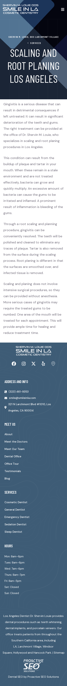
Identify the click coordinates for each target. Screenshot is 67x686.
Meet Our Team (14, 449)
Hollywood (20, 653)
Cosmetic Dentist (15, 502)
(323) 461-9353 (19, 391)
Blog (7, 478)
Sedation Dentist (15, 524)
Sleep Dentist (13, 532)
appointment (38, 320)
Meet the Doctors (16, 441)
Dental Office (12, 456)
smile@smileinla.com (22, 398)
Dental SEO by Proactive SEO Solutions (33, 677)
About (8, 434)
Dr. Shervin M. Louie (37, 135)
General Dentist (14, 509)
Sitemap (59, 653)
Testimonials (12, 471)
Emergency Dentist (16, 517)
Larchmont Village (29, 646)
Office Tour (11, 464)
